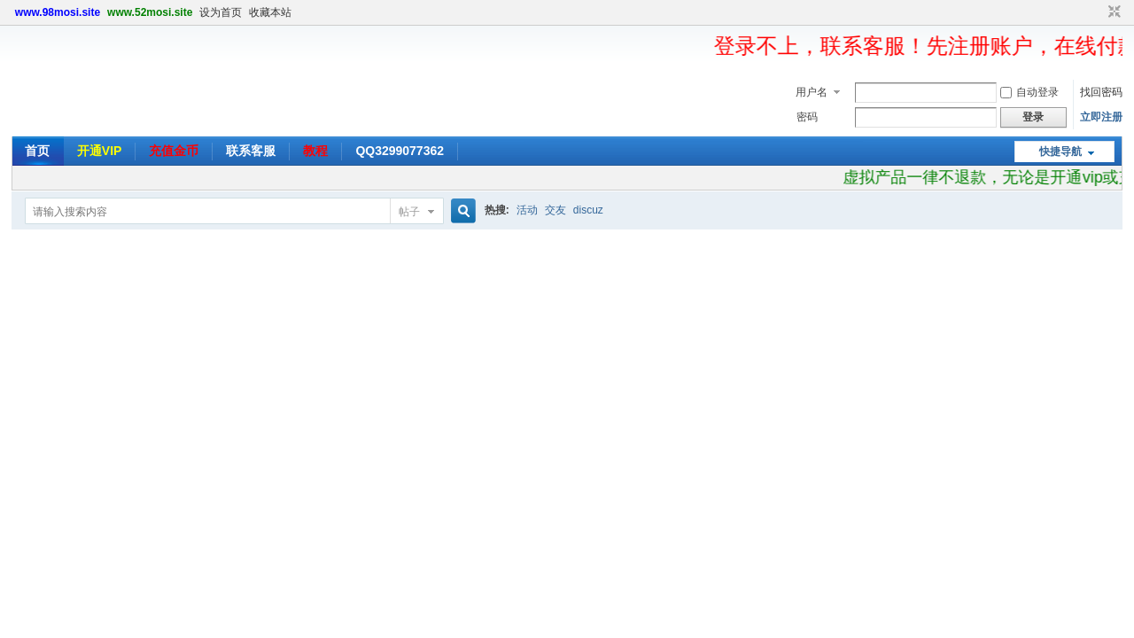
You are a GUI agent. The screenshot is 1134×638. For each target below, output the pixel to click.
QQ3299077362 (399, 151)
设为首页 (220, 12)
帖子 (409, 212)
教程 (315, 151)
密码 (807, 117)
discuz (588, 210)
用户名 (811, 92)
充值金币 (173, 151)
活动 (527, 210)
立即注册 (1101, 117)
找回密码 (1101, 92)
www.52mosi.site (149, 12)
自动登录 (1029, 92)
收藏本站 (270, 12)
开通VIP (99, 151)
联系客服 (251, 151)
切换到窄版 (1112, 12)
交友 (555, 210)
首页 (37, 151)
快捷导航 (1060, 151)
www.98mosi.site (57, 12)
